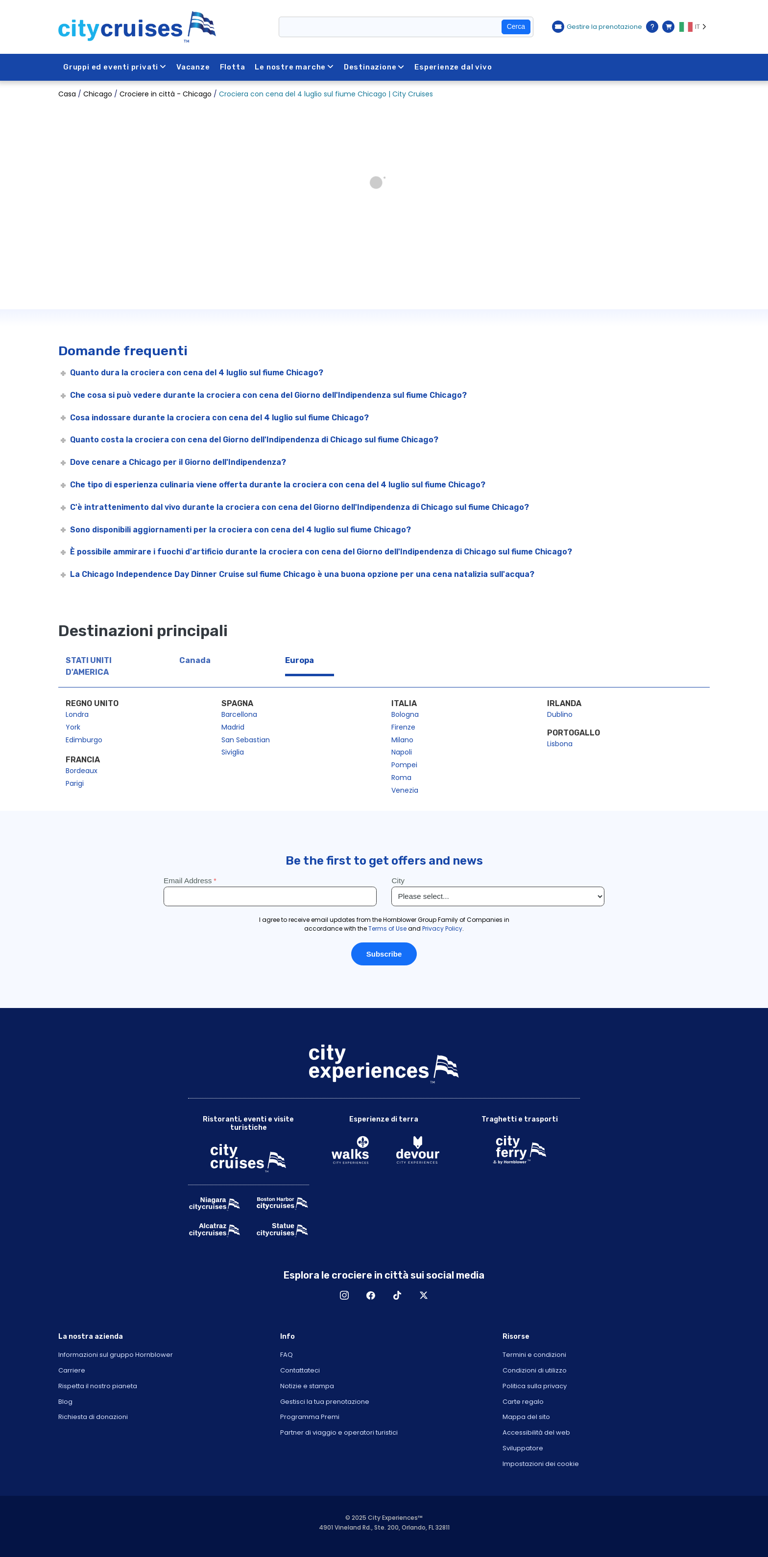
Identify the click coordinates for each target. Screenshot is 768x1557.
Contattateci (300, 1370)
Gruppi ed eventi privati (115, 67)
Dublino (560, 714)
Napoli (401, 752)
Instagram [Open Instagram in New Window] (344, 1295)
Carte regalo (523, 1401)
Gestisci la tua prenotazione (324, 1401)
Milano (402, 740)
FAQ (286, 1354)
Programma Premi (309, 1416)
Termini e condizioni (534, 1354)
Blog (65, 1401)
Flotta (232, 67)
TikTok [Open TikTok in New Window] (397, 1295)
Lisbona (560, 744)
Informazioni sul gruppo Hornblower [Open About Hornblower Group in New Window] (115, 1354)
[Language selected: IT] (694, 27)
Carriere (71, 1370)
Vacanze (193, 67)
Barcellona (239, 714)
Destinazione (374, 67)
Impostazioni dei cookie (541, 1463)
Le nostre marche (294, 67)
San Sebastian (245, 740)
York (73, 727)
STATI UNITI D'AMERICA (89, 666)
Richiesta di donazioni (93, 1416)
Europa (299, 660)
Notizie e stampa (307, 1386)
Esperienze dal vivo (453, 67)
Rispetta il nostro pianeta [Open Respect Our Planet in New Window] (97, 1386)
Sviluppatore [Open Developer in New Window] (523, 1448)
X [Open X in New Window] (423, 1295)
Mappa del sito (526, 1416)
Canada (195, 660)
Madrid (232, 727)
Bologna (405, 714)
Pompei (404, 765)
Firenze (403, 727)
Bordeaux (81, 771)
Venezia (404, 790)
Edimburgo (84, 740)
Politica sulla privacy (535, 1386)
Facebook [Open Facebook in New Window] (370, 1295)
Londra (77, 714)
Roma (401, 777)
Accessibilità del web (536, 1432)
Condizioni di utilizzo (535, 1370)
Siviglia (232, 752)
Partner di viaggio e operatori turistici (339, 1432)
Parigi (75, 783)
